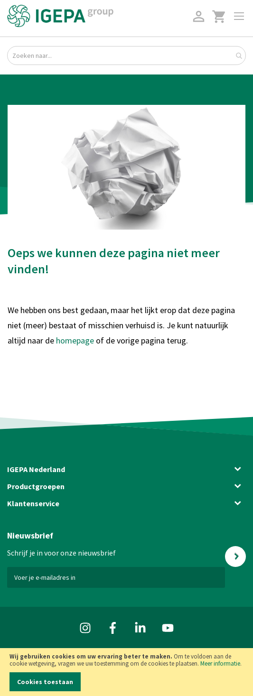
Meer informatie (220, 663)
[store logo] (60, 16)
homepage (76, 340)
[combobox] (126, 55)
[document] (126, 672)
